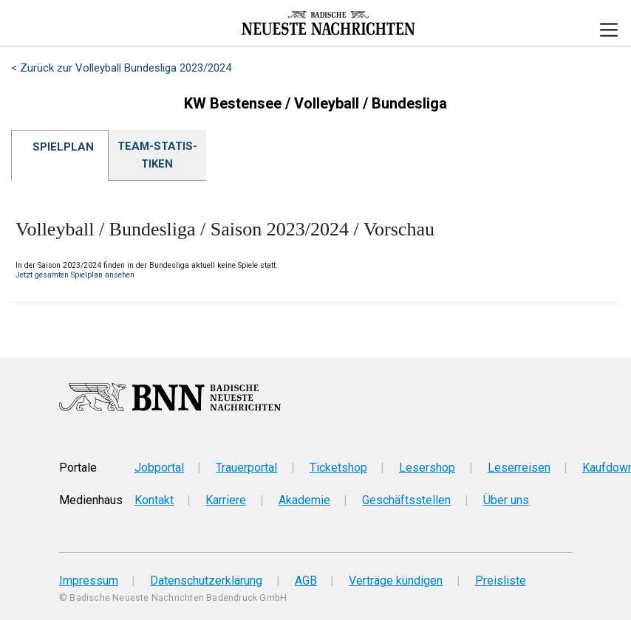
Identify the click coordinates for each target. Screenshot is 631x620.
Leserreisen (519, 468)
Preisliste (500, 581)
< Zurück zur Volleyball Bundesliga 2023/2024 (121, 68)
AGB (306, 581)
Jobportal (159, 468)
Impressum (88, 581)
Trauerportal (246, 468)
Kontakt (154, 500)
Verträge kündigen (396, 581)
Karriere (225, 500)
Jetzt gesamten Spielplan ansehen (75, 275)
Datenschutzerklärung (206, 581)
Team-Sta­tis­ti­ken (157, 155)
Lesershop (427, 468)
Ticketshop (338, 468)
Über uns (506, 500)
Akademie (304, 500)
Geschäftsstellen (406, 500)
